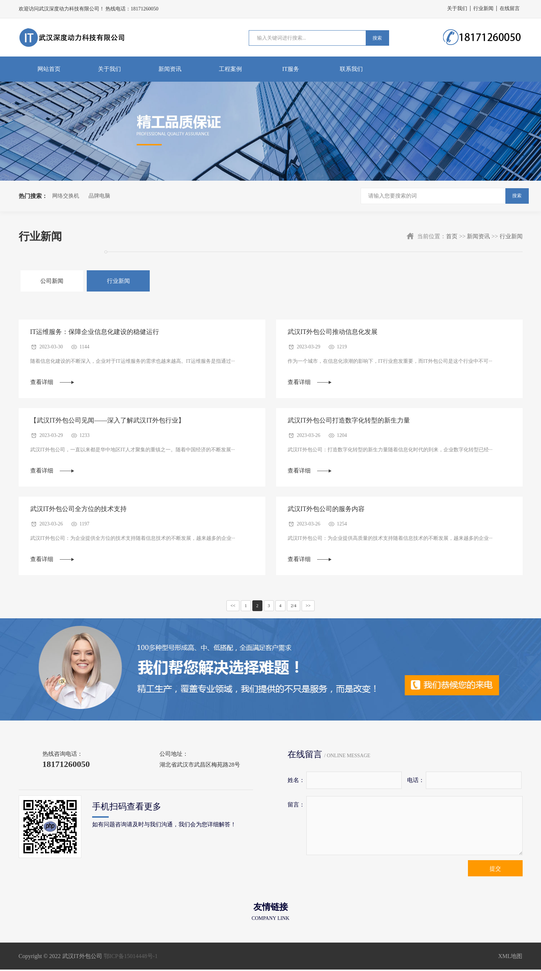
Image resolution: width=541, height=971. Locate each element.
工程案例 (230, 69)
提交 (495, 870)
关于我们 (457, 8)
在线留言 (510, 8)
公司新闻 (50, 281)
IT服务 (290, 69)
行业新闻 (483, 8)
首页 (451, 236)
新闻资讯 (169, 69)
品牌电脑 (99, 196)
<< (232, 607)
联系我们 (351, 69)
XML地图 (510, 957)
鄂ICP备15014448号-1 (131, 957)
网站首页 (48, 69)
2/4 (293, 607)
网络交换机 (65, 196)
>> (308, 607)
